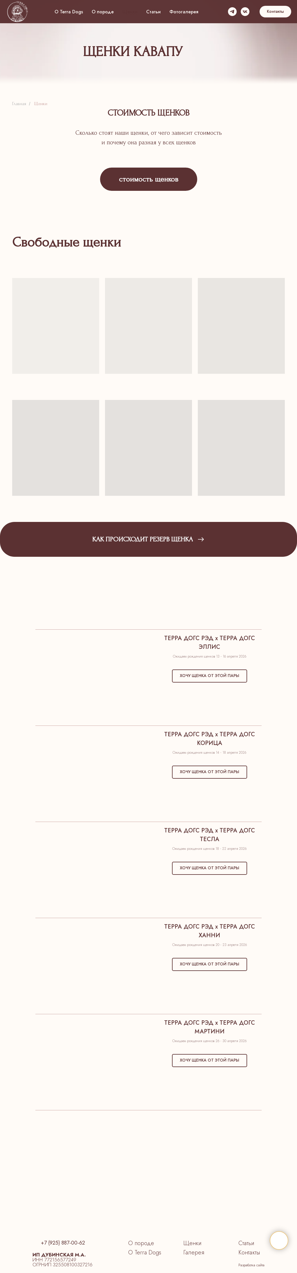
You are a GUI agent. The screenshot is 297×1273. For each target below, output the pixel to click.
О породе (103, 11)
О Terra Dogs (69, 11)
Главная (19, 103)
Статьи (153, 11)
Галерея (193, 1252)
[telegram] (232, 11)
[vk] (245, 11)
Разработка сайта (251, 1265)
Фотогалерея (183, 11)
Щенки (129, 11)
